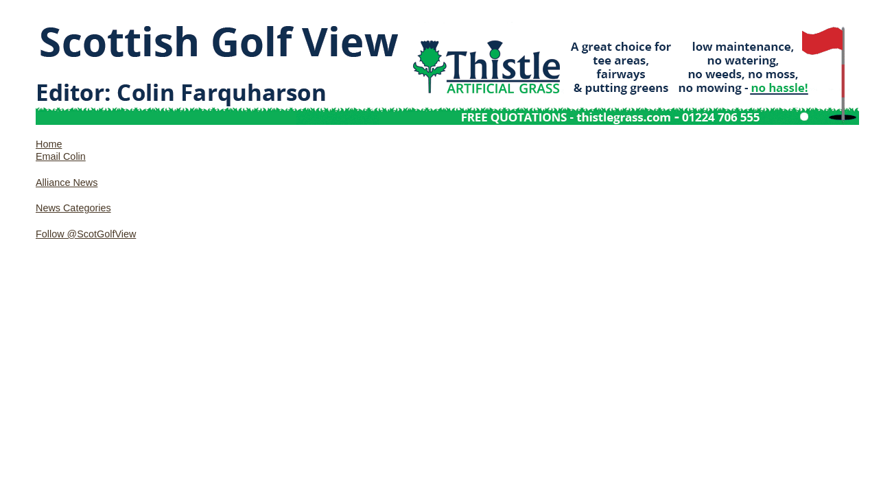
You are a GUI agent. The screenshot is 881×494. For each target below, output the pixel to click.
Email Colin (61, 156)
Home (49, 144)
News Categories (73, 207)
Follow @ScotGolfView (86, 233)
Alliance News (66, 182)
